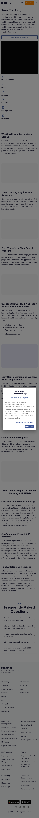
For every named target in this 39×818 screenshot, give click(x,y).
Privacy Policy (16, 398)
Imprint (25, 398)
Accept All (29, 426)
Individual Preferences (25, 422)
